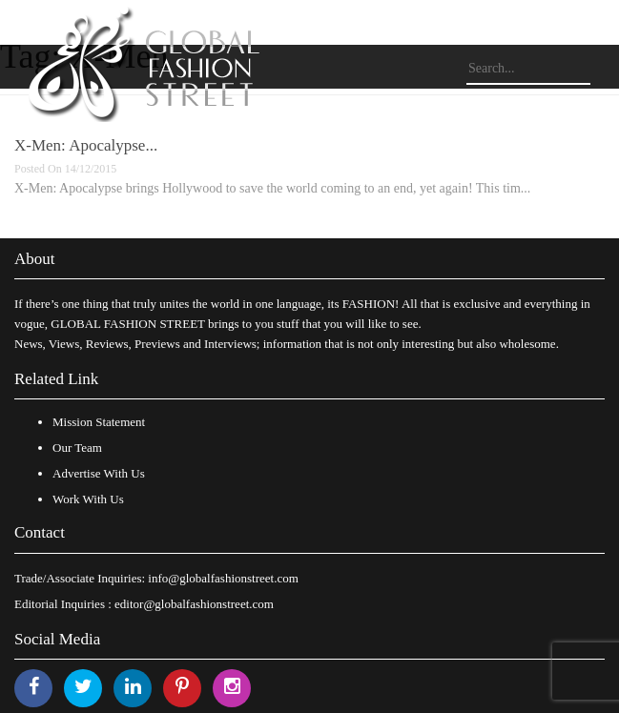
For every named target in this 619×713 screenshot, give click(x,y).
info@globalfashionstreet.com (223, 578)
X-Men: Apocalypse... (85, 145)
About (34, 259)
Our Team (77, 447)
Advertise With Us (98, 473)
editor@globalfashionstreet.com (194, 604)
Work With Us (88, 499)
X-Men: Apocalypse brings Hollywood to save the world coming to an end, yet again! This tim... (272, 188)
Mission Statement (98, 422)
